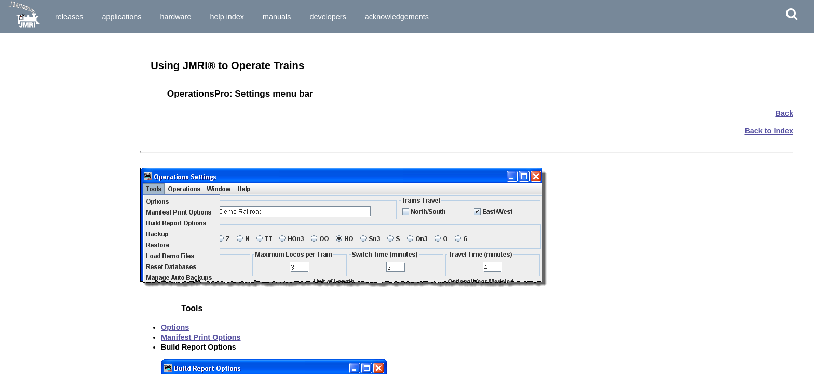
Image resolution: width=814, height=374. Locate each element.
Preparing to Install (36, 53)
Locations (26, 149)
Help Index (227, 16)
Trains (20, 186)
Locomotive (29, 168)
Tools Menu (25, 124)
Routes (22, 177)
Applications (121, 16)
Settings (23, 140)
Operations (24, 133)
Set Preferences (32, 88)
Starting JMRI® (30, 79)
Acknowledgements (397, 16)
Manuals (277, 16)
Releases (69, 16)
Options (175, 327)
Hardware (175, 16)
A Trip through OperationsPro (53, 198)
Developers (327, 16)
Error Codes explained (42, 224)
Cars (18, 159)
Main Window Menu (37, 114)
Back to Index (768, 131)
